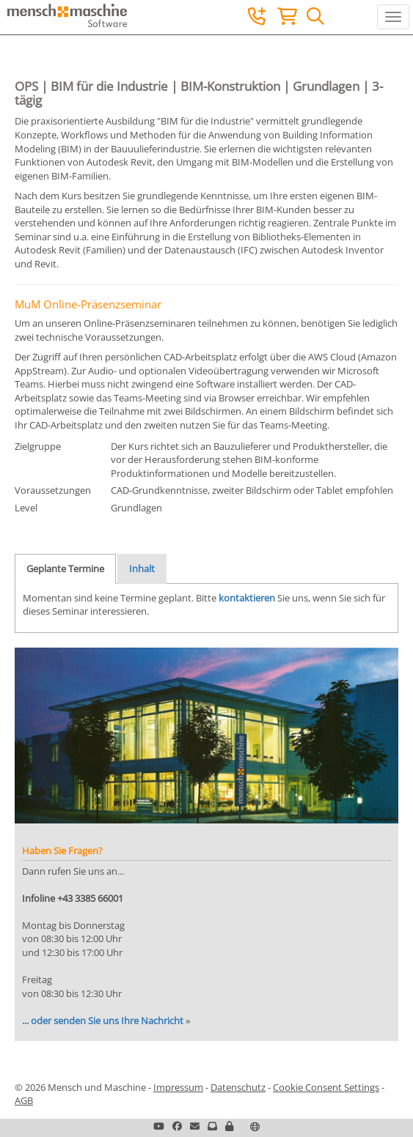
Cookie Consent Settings (326, 1087)
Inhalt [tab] (142, 568)
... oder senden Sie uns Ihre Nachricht (102, 1020)
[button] (229, 1126)
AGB (24, 1100)
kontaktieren (247, 597)
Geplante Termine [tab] (65, 568)
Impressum (178, 1087)
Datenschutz (238, 1087)
